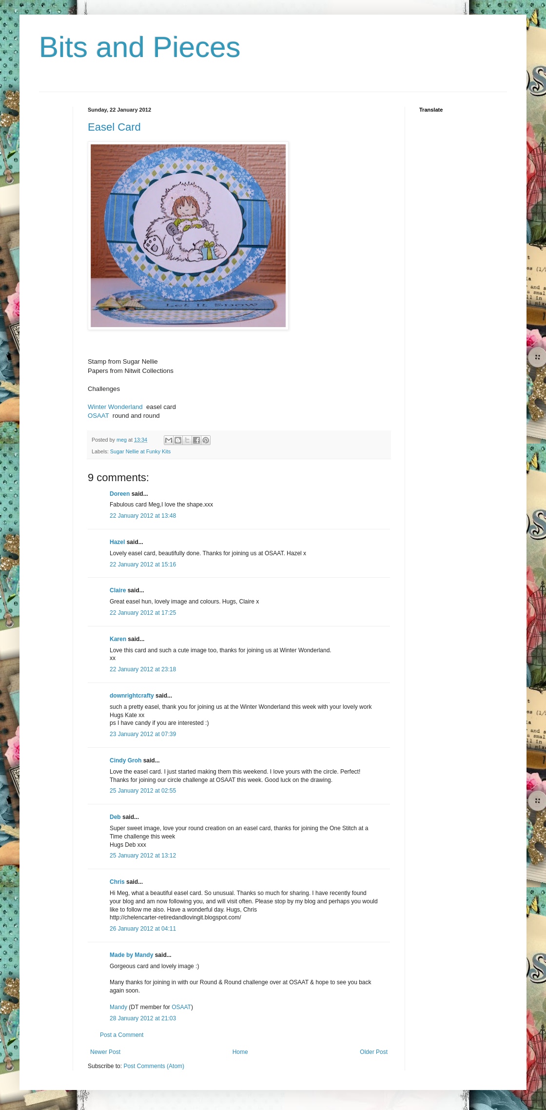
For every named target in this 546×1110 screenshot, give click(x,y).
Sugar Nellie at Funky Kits (140, 451)
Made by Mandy (131, 955)
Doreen (120, 493)
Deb (115, 817)
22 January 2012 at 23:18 (143, 669)
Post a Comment (121, 1035)
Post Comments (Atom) (153, 1066)
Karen (118, 639)
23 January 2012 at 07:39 (143, 734)
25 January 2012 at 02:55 (143, 790)
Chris (117, 881)
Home (240, 1052)
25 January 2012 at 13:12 (143, 855)
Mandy (118, 1007)
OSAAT (98, 415)
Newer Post (105, 1052)
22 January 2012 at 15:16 (143, 564)
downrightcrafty (132, 695)
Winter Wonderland (115, 406)
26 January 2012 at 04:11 (143, 928)
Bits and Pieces (140, 47)
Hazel (117, 542)
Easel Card (114, 127)
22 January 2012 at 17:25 (143, 612)
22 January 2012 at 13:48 (143, 515)
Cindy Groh (125, 760)
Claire (118, 590)
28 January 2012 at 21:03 (143, 1018)
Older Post (374, 1052)
